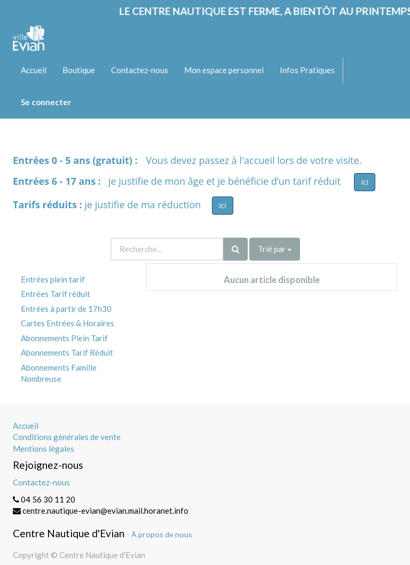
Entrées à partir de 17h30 (66, 308)
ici (364, 182)
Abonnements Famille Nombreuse (59, 373)
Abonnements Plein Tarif (64, 338)
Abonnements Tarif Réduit (67, 352)
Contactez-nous (41, 482)
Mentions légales (43, 448)
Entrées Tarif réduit (55, 294)
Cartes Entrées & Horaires (67, 323)
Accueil (25, 425)
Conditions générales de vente (67, 437)
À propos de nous (161, 534)
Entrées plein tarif (53, 279)
